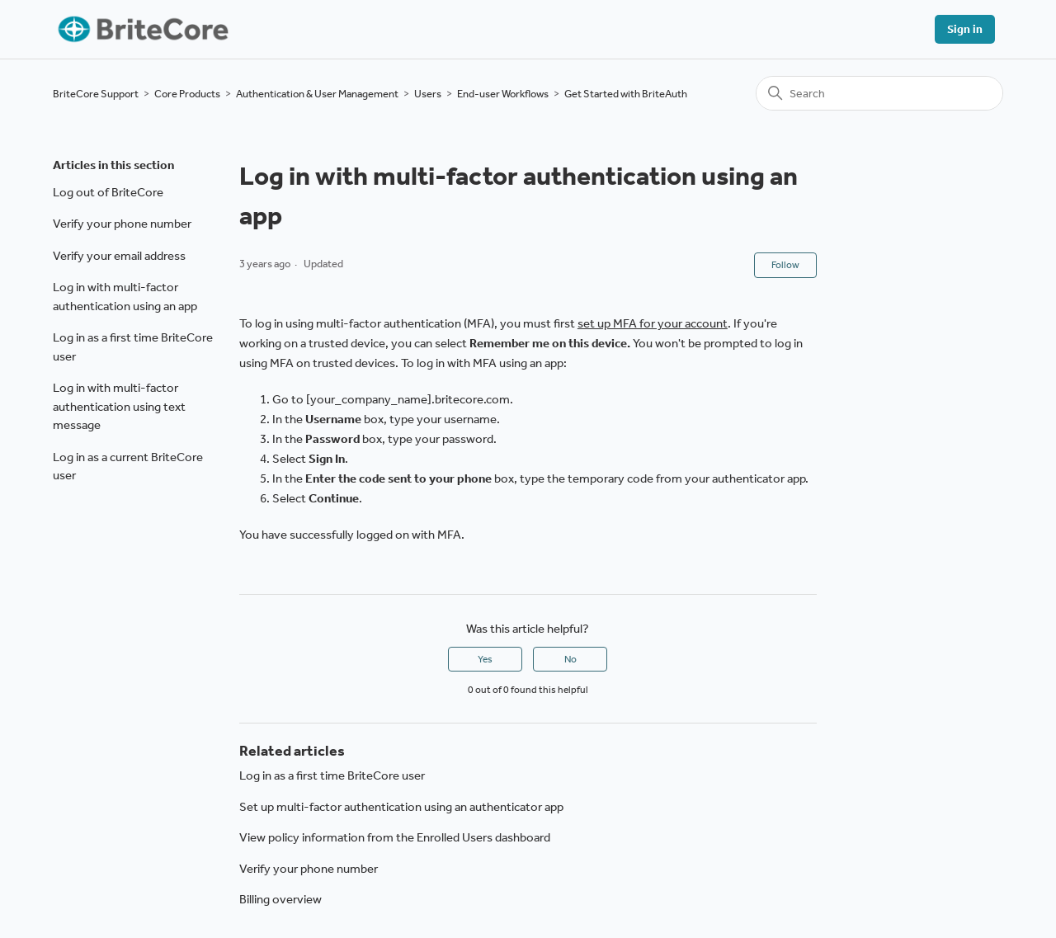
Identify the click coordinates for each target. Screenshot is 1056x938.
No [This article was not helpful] (570, 659)
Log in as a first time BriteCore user (133, 347)
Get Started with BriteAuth (625, 93)
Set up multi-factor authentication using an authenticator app (401, 806)
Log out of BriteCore (108, 192)
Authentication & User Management (317, 93)
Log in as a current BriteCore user (128, 466)
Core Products (187, 93)
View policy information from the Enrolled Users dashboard (394, 837)
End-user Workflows (503, 93)
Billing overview (280, 899)
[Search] (879, 93)
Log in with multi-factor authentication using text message (119, 406)
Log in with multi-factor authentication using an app (125, 296)
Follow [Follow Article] (785, 265)
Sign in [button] (965, 29)
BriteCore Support (96, 93)
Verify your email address (119, 255)
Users (427, 93)
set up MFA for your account (653, 323)
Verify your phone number (122, 223)
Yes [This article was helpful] (485, 659)
